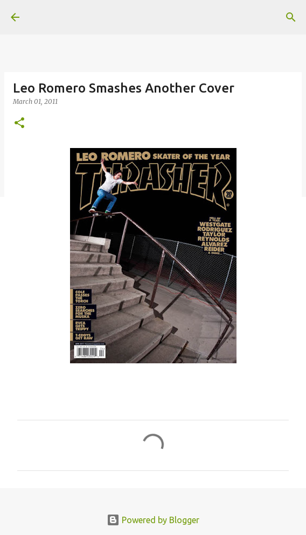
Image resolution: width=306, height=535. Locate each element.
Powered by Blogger (153, 520)
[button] (19, 123)
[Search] (290, 17)
